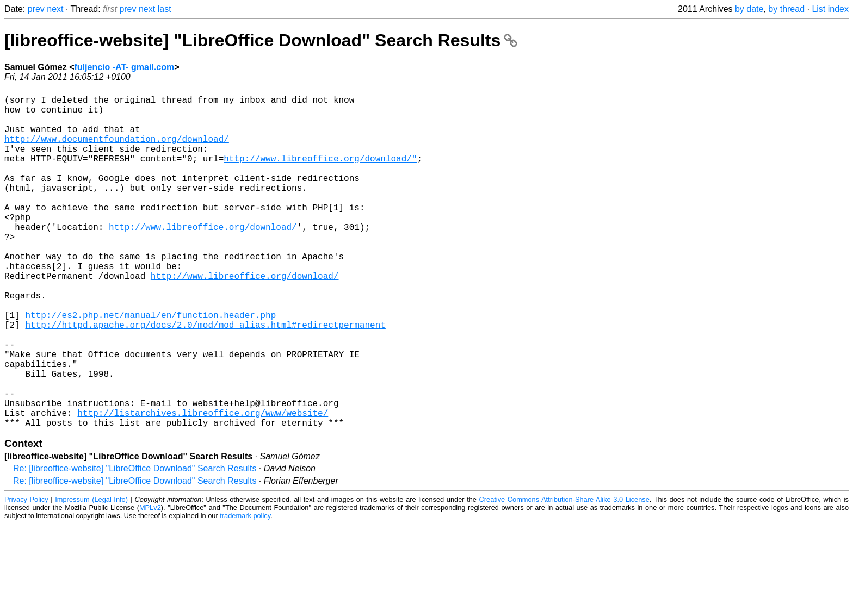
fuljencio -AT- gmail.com (125, 67)
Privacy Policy (26, 573)
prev (36, 9)
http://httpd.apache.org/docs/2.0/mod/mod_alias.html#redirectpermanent (205, 377)
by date (749, 9)
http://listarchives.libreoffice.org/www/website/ (202, 484)
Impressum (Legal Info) (91, 573)
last (164, 9)
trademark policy (245, 589)
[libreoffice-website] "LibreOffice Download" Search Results (260, 40)
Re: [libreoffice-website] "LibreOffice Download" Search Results (134, 542)
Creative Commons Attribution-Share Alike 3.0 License (564, 573)
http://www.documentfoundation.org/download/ (116, 149)
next (55, 9)
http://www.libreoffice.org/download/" (320, 173)
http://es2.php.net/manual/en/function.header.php (150, 365)
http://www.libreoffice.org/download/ (203, 257)
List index (830, 9)
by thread (786, 9)
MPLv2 (150, 581)
